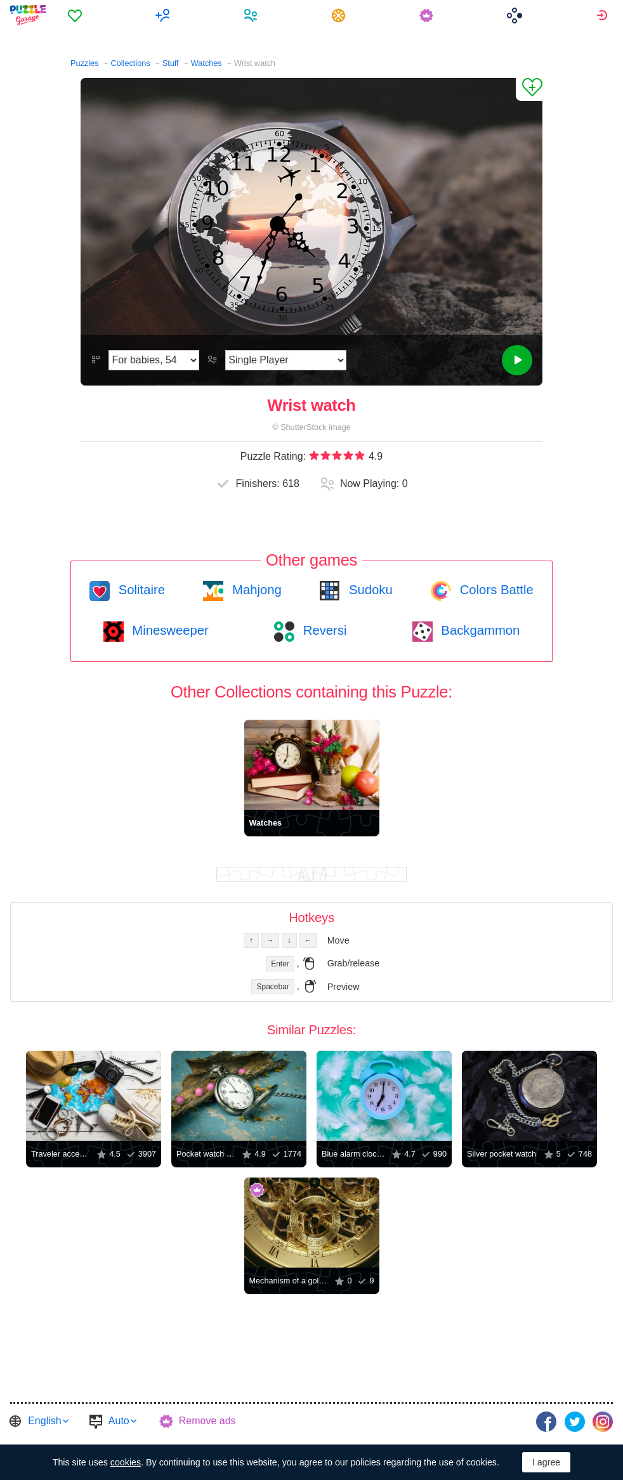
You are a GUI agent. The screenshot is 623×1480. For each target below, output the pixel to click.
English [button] (44, 1420)
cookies (125, 1462)
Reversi (322, 630)
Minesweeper (169, 630)
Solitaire (140, 590)
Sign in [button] (603, 15)
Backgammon (479, 630)
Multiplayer (164, 15)
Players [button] (252, 15)
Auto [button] (118, 1420)
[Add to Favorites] (529, 89)
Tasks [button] (340, 15)
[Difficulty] (153, 360)
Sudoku (368, 590)
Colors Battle (495, 590)
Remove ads (207, 1420)
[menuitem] (76, 15)
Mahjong (254, 590)
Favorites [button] (76, 15)
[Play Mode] (285, 360)
